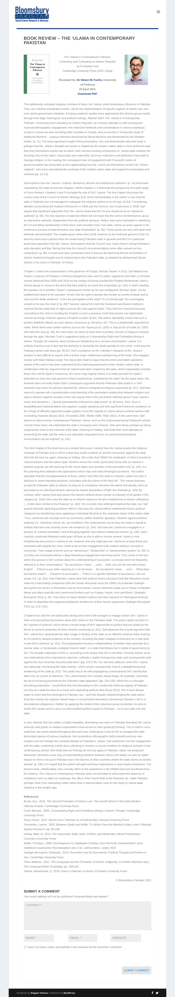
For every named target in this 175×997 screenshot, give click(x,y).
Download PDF (87, 93)
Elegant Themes (39, 993)
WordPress (69, 993)
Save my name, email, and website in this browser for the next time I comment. (75, 947)
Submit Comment (136, 970)
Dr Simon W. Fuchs (89, 79)
